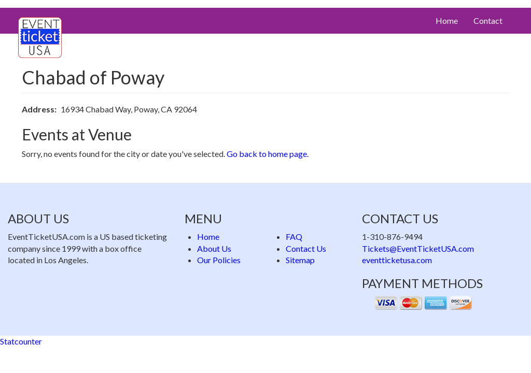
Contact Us (306, 248)
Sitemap (300, 260)
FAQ (294, 236)
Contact (487, 20)
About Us (214, 248)
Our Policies (219, 260)
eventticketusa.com (397, 260)
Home (447, 20)
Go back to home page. (268, 154)
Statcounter (21, 341)
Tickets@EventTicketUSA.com (418, 248)
